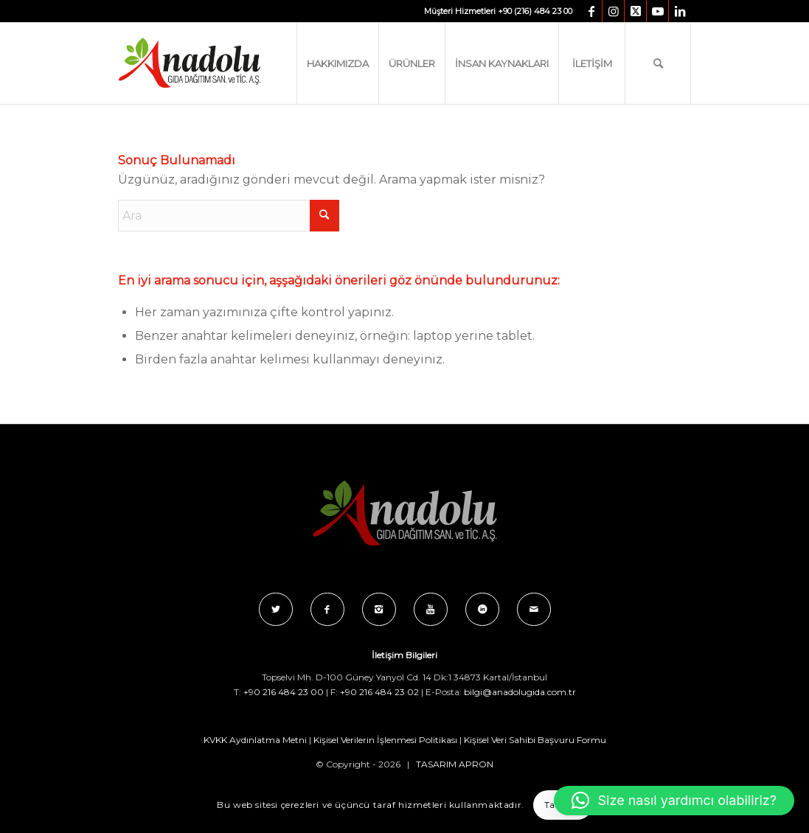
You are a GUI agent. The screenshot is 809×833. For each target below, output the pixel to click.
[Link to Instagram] (613, 11)
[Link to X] (635, 11)
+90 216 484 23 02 (379, 691)
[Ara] (658, 63)
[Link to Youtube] (657, 11)
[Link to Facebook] (591, 11)
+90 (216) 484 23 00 (535, 11)
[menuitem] (337, 63)
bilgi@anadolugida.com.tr (520, 691)
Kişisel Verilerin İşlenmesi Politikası (385, 739)
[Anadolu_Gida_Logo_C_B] (219, 63)
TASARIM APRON (454, 764)
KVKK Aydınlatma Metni (255, 739)
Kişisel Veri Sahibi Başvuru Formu (535, 739)
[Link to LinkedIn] (680, 11)
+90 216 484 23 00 (283, 691)
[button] (674, 800)
